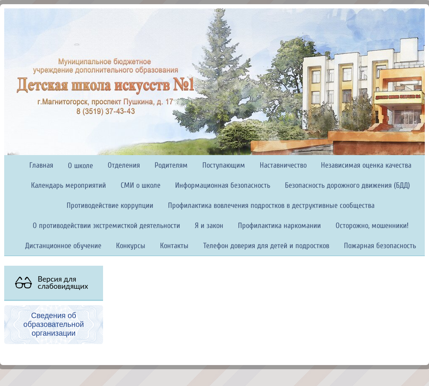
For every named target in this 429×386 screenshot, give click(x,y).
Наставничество (283, 165)
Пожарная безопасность (380, 245)
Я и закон (209, 225)
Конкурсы (130, 245)
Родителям (171, 165)
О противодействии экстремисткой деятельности (106, 225)
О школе (80, 165)
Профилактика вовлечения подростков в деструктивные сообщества (271, 205)
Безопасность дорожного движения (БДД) (347, 185)
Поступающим (223, 165)
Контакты (174, 245)
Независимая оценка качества (366, 165)
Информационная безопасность (222, 185)
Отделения (124, 165)
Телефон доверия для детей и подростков (266, 245)
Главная (41, 165)
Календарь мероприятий (68, 185)
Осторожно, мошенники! (372, 225)
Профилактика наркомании (279, 225)
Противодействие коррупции (110, 205)
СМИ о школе (140, 185)
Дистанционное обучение (63, 245)
